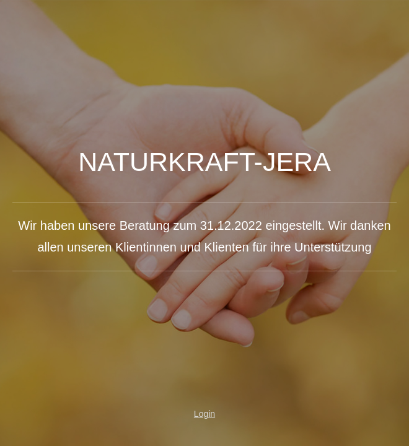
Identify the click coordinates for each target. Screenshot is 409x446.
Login (204, 414)
